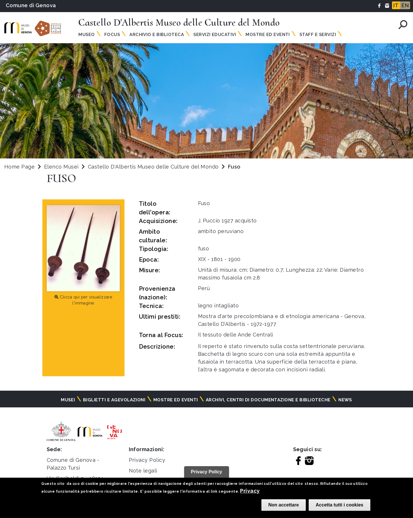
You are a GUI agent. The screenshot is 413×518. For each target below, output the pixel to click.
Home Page (19, 167)
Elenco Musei (61, 167)
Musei (68, 399)
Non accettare (283, 504)
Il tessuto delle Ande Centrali (235, 335)
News (345, 399)
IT (396, 5)
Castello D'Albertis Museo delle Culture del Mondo (154, 167)
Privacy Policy (147, 460)
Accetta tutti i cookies (339, 504)
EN (405, 5)
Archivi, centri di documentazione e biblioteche (268, 399)
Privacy (250, 491)
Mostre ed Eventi (268, 34)
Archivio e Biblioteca (156, 34)
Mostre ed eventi (175, 399)
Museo (86, 34)
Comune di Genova (31, 5)
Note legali (143, 471)
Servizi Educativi (214, 34)
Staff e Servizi (317, 34)
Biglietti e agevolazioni (114, 399)
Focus (112, 34)
